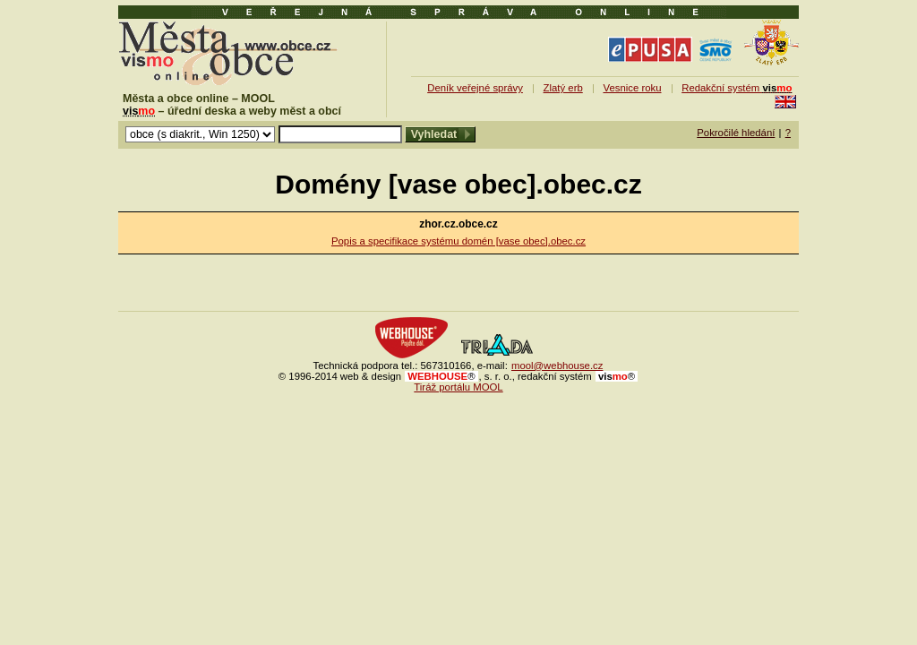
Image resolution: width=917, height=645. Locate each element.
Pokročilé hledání (736, 132)
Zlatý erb (564, 87)
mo (616, 376)
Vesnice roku (632, 87)
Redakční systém (736, 87)
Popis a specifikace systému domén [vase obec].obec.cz (458, 241)
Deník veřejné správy (475, 87)
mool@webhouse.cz (557, 365)
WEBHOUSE (441, 376)
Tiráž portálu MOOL (458, 387)
